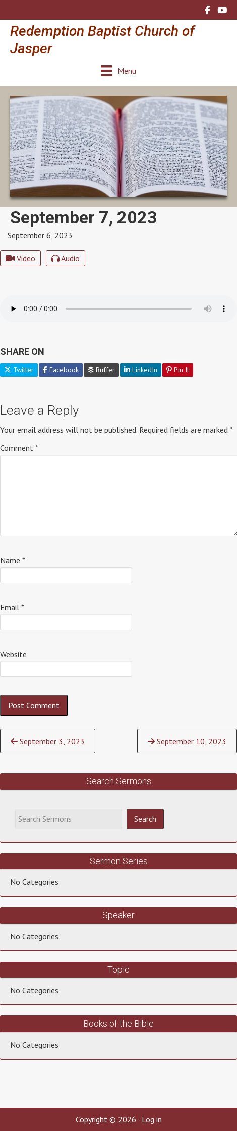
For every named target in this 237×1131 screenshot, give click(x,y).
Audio (65, 258)
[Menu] (118, 70)
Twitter (19, 369)
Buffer (101, 369)
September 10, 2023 (187, 741)
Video (20, 258)
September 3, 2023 (48, 741)
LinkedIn (140, 369)
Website (13, 654)
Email (12, 607)
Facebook (61, 369)
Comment (19, 448)
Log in (152, 1119)
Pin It (177, 369)
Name (12, 560)
